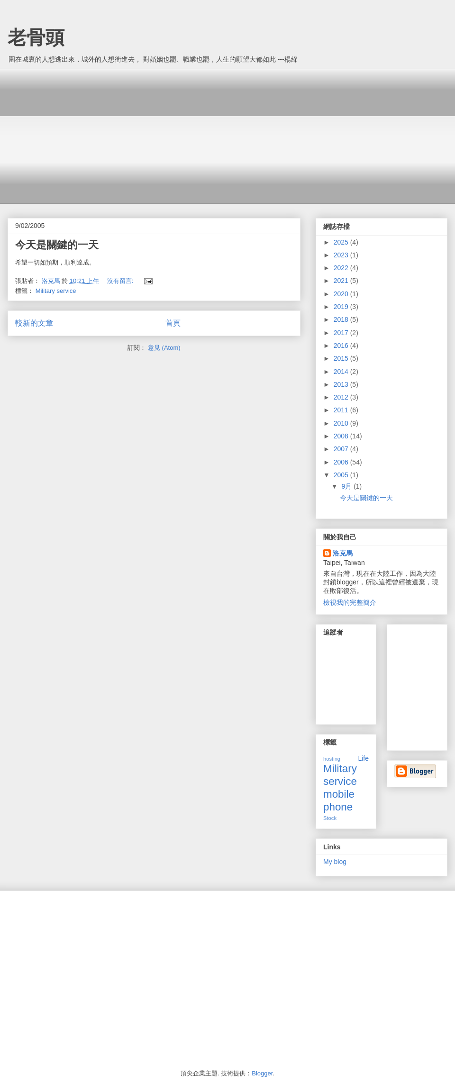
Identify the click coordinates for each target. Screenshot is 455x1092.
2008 (342, 436)
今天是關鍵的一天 (57, 245)
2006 (342, 462)
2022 (342, 268)
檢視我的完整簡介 (349, 602)
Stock (330, 818)
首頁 (173, 323)
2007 (342, 449)
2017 (342, 333)
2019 (342, 306)
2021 (342, 280)
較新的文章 (34, 323)
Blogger (262, 1073)
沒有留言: (121, 280)
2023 (342, 255)
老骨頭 (36, 37)
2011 (342, 410)
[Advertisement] (175, 135)
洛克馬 (343, 553)
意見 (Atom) (164, 347)
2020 (342, 294)
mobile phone (339, 800)
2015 (342, 358)
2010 (342, 423)
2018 (342, 319)
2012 (342, 397)
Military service (56, 290)
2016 (342, 345)
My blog (334, 861)
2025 (342, 242)
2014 (342, 371)
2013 (342, 384)
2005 (342, 475)
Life (363, 758)
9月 (347, 486)
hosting (331, 759)
